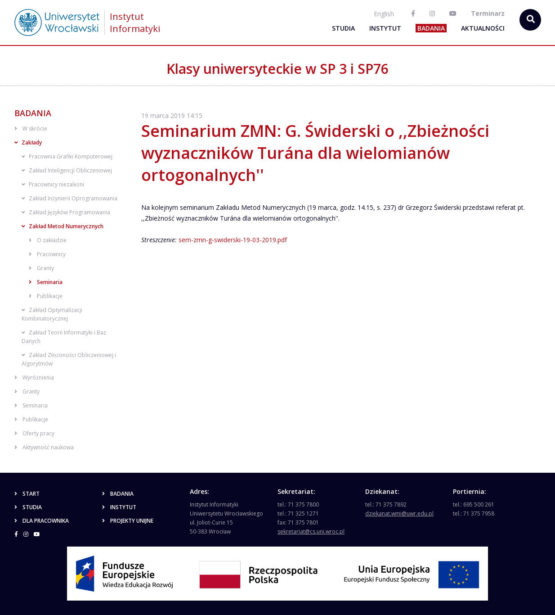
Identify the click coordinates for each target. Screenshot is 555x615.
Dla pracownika (41, 521)
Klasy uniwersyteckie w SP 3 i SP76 (277, 68)
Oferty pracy (34, 433)
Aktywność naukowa (44, 447)
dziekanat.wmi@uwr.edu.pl (399, 513)
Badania (431, 28)
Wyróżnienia (34, 377)
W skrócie (30, 128)
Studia (343, 28)
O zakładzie (48, 240)
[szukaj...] (530, 20)
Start (27, 493)
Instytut (385, 28)
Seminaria (46, 282)
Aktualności (483, 28)
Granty (41, 268)
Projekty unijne (127, 521)
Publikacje (46, 296)
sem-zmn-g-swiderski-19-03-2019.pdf (233, 239)
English (384, 13)
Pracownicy (47, 254)
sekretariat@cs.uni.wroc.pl (311, 531)
